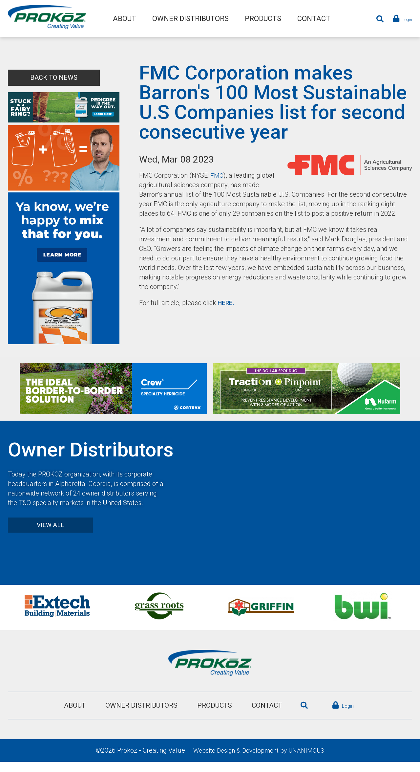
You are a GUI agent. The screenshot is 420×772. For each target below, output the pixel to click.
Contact (313, 19)
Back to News (53, 77)
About (124, 19)
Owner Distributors (190, 19)
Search (375, 19)
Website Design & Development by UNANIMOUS (258, 760)
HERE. (226, 312)
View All (54, 535)
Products (263, 19)
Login (404, 19)
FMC (217, 175)
